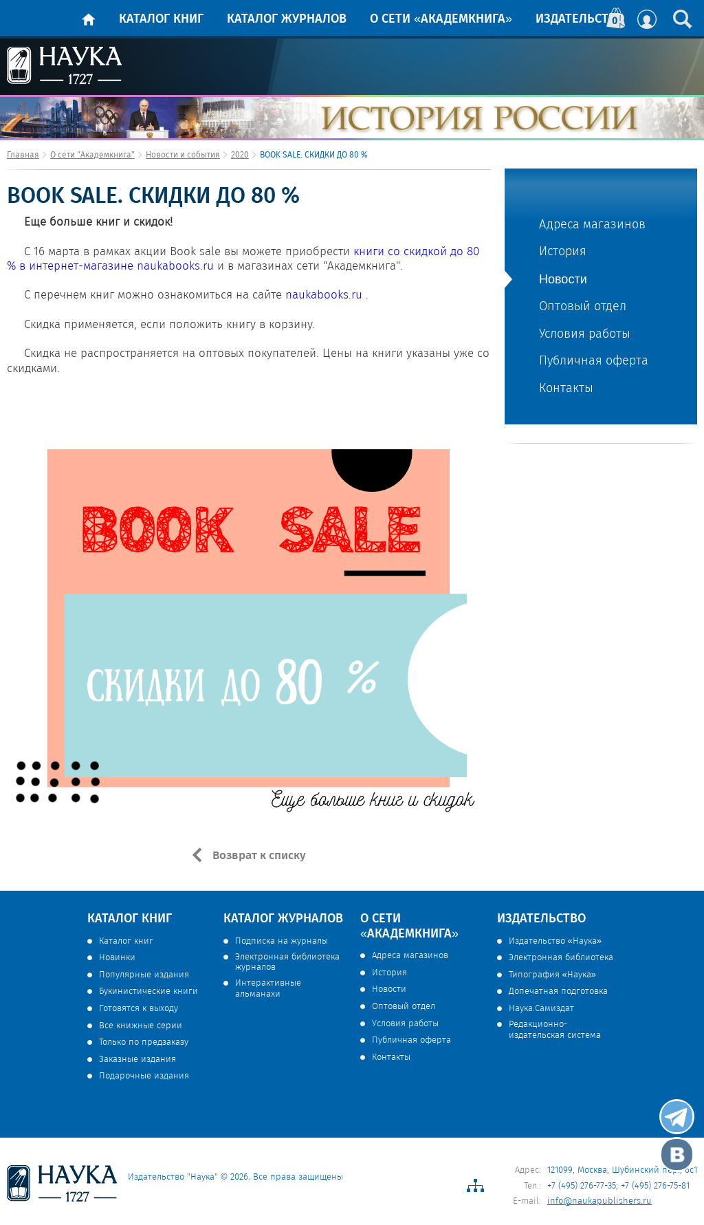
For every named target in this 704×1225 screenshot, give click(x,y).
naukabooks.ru (175, 266)
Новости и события (183, 155)
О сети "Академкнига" (92, 155)
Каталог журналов (286, 19)
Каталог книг (161, 19)
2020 (240, 155)
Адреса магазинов (592, 225)
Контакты (566, 389)
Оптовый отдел (582, 307)
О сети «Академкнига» (441, 19)
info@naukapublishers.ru (599, 1201)
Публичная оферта (593, 361)
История (562, 252)
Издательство (580, 19)
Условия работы (584, 335)
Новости (563, 279)
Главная (23, 155)
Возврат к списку (258, 855)
